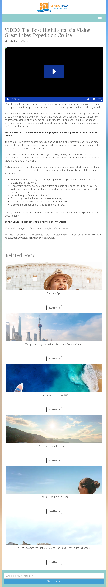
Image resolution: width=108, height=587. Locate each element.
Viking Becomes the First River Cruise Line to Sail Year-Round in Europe (54, 532)
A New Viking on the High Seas (54, 431)
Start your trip (54, 581)
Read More (54, 307)
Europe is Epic (54, 278)
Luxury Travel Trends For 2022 (54, 380)
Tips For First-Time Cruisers (54, 482)
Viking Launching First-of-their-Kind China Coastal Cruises (54, 329)
